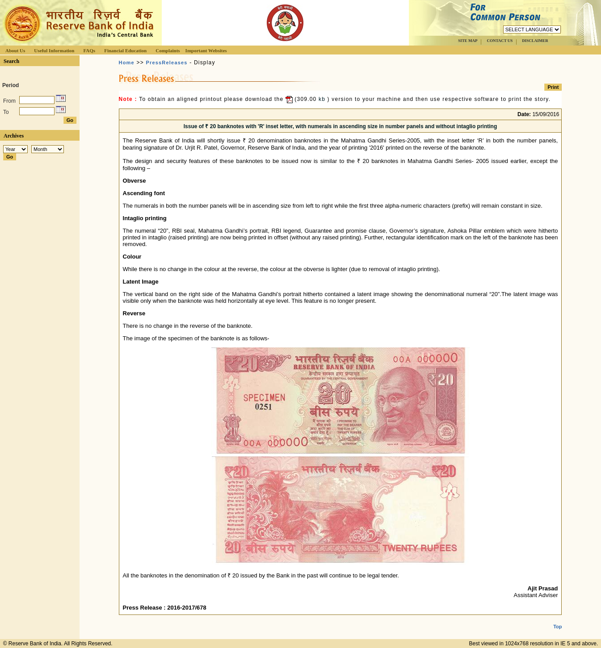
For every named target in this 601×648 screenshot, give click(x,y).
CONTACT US (500, 40)
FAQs (89, 50)
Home (126, 62)
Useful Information (54, 50)
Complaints (168, 50)
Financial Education (125, 50)
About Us (15, 50)
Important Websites (206, 50)
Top (557, 619)
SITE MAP (467, 40)
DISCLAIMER (535, 40)
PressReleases (166, 62)
